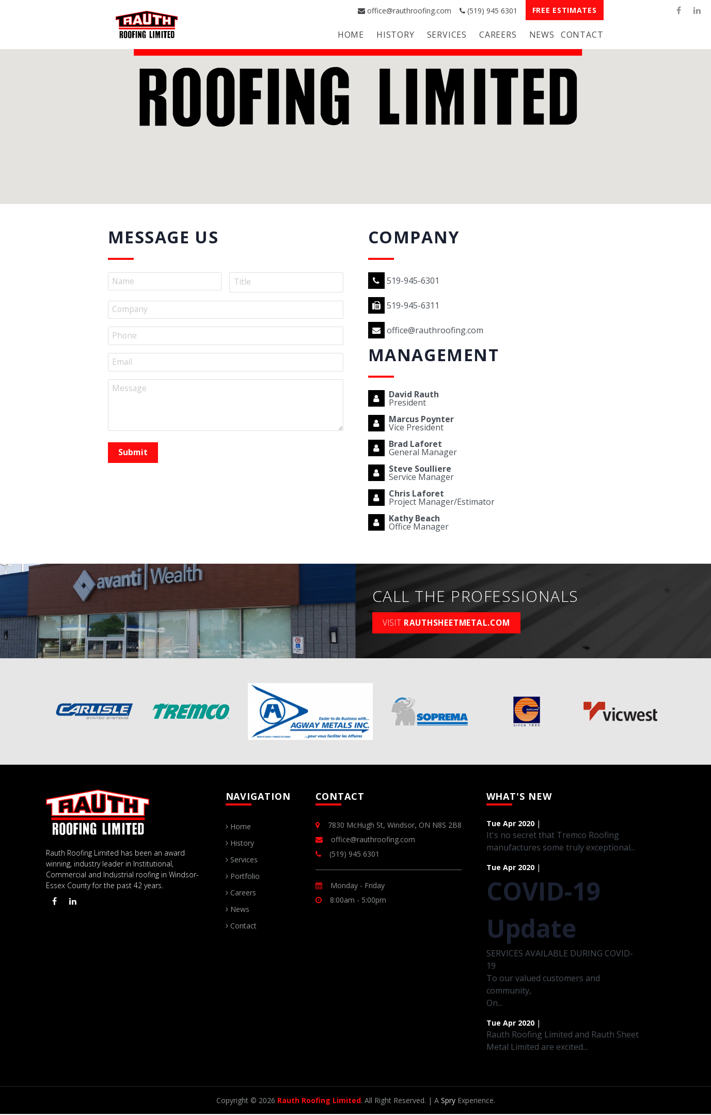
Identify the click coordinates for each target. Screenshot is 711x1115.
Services (447, 34)
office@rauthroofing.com (404, 11)
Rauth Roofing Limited (319, 1101)
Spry (448, 1101)
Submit (134, 454)
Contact (582, 34)
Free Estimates (564, 10)
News (542, 34)
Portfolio (243, 877)
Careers (498, 34)
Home (351, 34)
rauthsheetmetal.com (450, 623)
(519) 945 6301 (488, 11)
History (395, 34)
